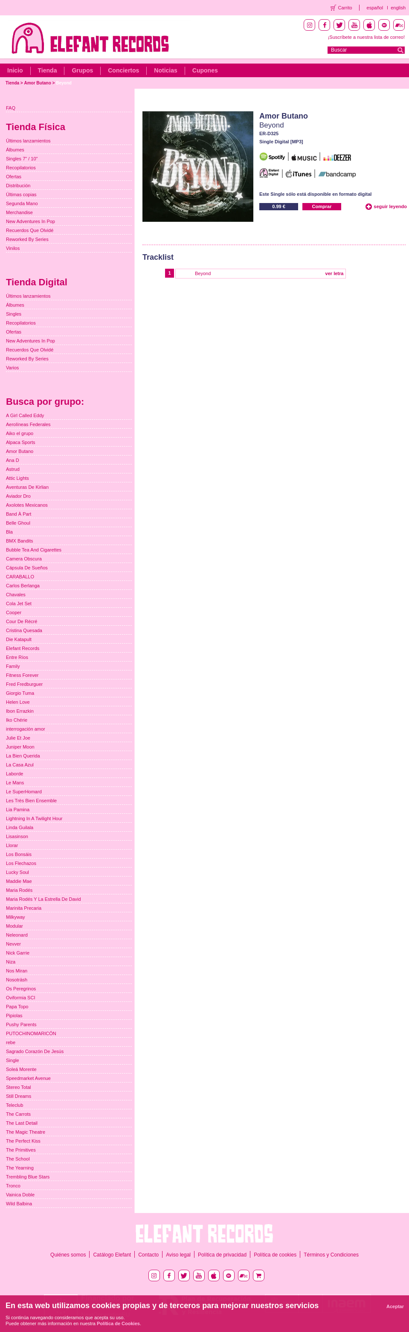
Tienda (47, 70)
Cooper (13, 612)
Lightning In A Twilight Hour (34, 818)
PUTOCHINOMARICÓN (31, 1033)
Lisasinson (17, 836)
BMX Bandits (19, 540)
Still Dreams (18, 1096)
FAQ (10, 107)
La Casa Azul (20, 764)
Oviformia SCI (20, 997)
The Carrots (18, 1114)
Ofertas (13, 176)
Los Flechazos (21, 863)
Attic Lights (17, 478)
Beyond (64, 83)
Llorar (12, 845)
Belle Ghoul (18, 522)
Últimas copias (21, 194)
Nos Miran (16, 970)
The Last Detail (22, 1123)
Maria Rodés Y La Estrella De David (43, 899)
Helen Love (18, 702)
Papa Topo (17, 1006)
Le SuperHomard (24, 791)
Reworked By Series (27, 239)
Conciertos (123, 70)
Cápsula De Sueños (27, 567)
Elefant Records (22, 648)
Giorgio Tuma (20, 693)
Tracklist (158, 257)
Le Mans (15, 782)
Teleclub (14, 1105)
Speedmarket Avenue (28, 1078)
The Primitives (21, 1149)
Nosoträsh (16, 979)
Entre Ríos (17, 657)
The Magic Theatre (25, 1132)
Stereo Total (18, 1087)
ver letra (334, 273)
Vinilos (13, 248)
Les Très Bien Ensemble (31, 800)
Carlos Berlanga (23, 585)
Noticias (165, 70)
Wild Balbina (19, 1203)
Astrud (13, 469)
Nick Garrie (17, 952)
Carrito (345, 7)
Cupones (205, 70)
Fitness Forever (22, 675)
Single (12, 1060)
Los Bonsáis (19, 854)
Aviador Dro (18, 496)
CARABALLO (20, 576)
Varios (12, 367)
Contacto (148, 1255)
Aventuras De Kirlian (27, 487)
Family (13, 666)
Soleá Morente (21, 1069)
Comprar (322, 206)
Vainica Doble (20, 1194)
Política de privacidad (222, 1255)
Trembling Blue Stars (27, 1176)
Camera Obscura (24, 558)
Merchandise (19, 212)
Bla (9, 531)
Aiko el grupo (19, 433)
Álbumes (15, 149)
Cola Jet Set (19, 603)
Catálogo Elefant (112, 1255)
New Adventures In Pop (30, 221)
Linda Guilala (19, 827)
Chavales (16, 594)
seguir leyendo (390, 206)
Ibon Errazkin (20, 711)
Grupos (82, 70)
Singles (13, 313)
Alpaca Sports (20, 442)
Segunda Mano (22, 203)
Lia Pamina (17, 809)
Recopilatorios (21, 167)
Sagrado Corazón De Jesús (35, 1051)
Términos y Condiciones (331, 1255)
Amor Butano (37, 83)
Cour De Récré (21, 621)
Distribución (18, 185)
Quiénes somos (68, 1255)
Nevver (13, 943)
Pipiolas (14, 1015)
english (398, 7)
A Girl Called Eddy (25, 415)
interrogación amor (25, 728)
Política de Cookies (118, 1323)
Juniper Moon (20, 746)
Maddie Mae (19, 881)
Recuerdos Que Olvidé (29, 230)
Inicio (15, 70)
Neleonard (17, 934)
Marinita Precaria (23, 908)
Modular (14, 926)
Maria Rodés (19, 890)
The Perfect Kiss (23, 1140)
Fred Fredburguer (24, 684)
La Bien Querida (23, 755)
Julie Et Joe (18, 737)
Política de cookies (275, 1255)
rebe (10, 1042)
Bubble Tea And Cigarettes (33, 549)
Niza (10, 961)
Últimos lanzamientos (28, 140)
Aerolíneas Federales (28, 424)
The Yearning (20, 1167)
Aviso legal (178, 1255)
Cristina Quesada (24, 630)
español (375, 7)
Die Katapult (19, 639)
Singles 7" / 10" (22, 158)
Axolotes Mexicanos (27, 505)
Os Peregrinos (21, 988)
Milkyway (15, 917)
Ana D (12, 460)
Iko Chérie (16, 720)
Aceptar (395, 1306)
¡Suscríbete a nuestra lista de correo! (366, 37)
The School (18, 1158)
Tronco (13, 1185)
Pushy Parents (21, 1024)
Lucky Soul (17, 872)
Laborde (14, 773)
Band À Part (18, 514)
